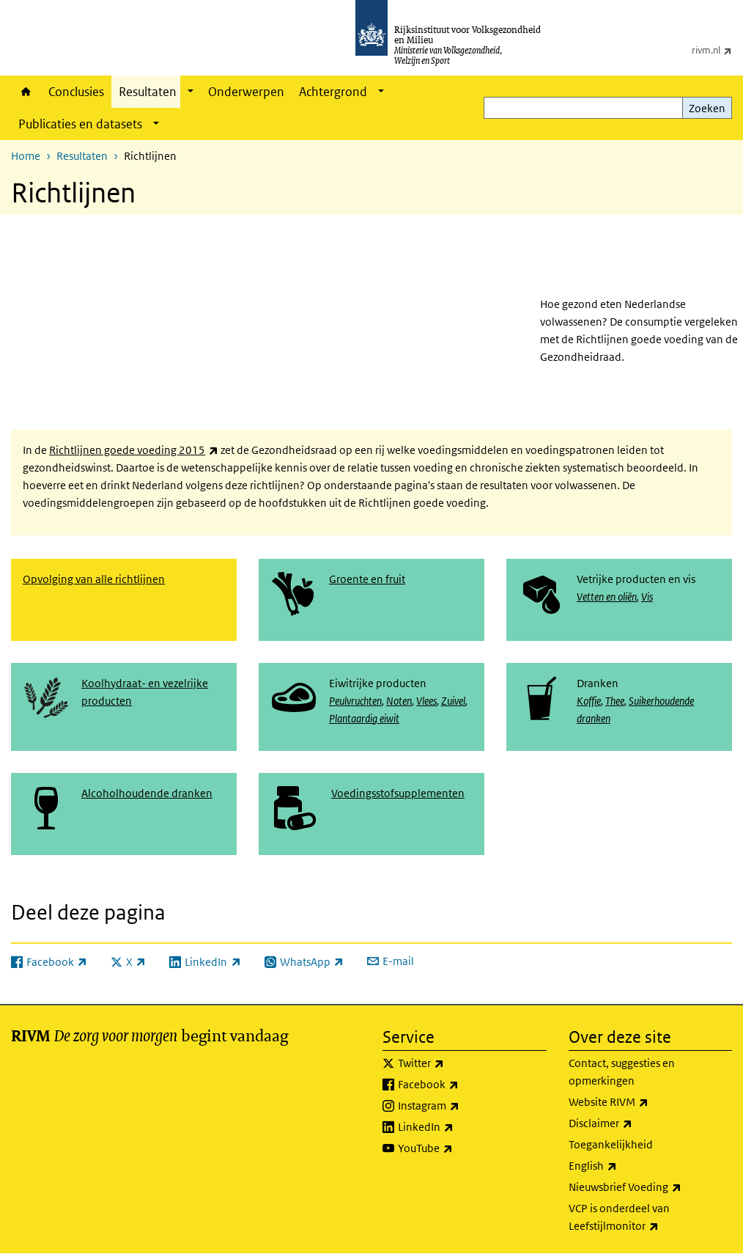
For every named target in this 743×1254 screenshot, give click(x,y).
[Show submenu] (190, 92)
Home (26, 92)
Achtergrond (333, 92)
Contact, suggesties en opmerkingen (622, 1072)
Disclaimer (633, 1123)
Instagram (461, 1106)
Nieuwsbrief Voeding (651, 1187)
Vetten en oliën (607, 597)
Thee (614, 701)
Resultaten (148, 92)
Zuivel (453, 701)
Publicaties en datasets (80, 124)
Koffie (589, 701)
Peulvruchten (355, 701)
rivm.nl (717, 50)
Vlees (426, 701)
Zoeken (707, 108)
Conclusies (76, 92)
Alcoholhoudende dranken (146, 793)
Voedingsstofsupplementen (398, 793)
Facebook (460, 1084)
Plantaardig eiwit (364, 718)
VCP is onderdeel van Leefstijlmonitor (646, 1218)
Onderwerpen (246, 92)
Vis (647, 597)
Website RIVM (641, 1102)
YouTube (457, 1148)
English (625, 1166)
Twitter (453, 1063)
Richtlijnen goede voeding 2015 (133, 450)
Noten (399, 701)
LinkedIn (458, 1127)
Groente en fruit (367, 579)
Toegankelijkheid (611, 1144)
